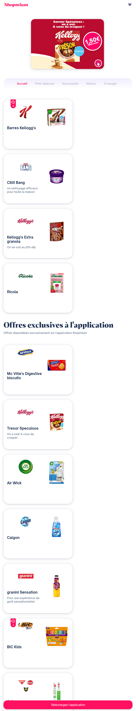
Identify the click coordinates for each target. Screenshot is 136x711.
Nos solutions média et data (53, 671)
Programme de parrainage (17, 683)
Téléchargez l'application (68, 705)
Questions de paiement (16, 677)
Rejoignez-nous (83, 689)
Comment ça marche (14, 671)
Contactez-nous (47, 683)
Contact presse (83, 683)
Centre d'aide (11, 689)
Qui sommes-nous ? (49, 677)
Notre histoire (82, 671)
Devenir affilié (82, 677)
